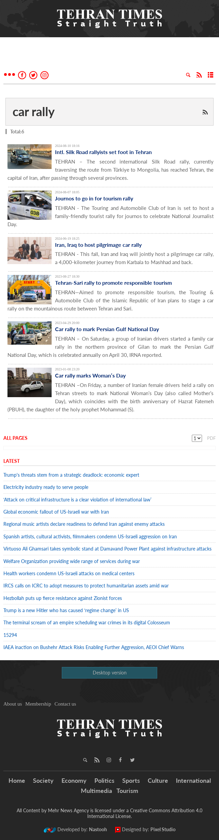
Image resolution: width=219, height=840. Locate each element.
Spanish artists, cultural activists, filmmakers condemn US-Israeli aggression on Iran (90, 536)
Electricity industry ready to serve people (45, 487)
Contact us (65, 704)
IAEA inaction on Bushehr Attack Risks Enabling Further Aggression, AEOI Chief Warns (93, 647)
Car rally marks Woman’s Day (90, 375)
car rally (34, 111)
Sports (131, 780)
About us (12, 704)
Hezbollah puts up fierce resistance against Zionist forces (64, 598)
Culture (158, 780)
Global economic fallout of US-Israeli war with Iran (56, 512)
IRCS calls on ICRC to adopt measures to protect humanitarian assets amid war (86, 585)
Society (43, 780)
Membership (38, 704)
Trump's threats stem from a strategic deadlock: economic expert (71, 475)
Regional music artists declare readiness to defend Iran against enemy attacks (84, 524)
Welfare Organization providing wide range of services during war (71, 561)
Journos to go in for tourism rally (94, 198)
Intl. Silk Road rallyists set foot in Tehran (103, 152)
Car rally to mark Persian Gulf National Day (107, 329)
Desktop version (110, 672)
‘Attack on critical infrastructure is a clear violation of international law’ (77, 499)
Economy (74, 780)
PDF (211, 438)
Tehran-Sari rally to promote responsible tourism (113, 282)
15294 (10, 635)
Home (16, 780)
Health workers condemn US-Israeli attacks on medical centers (68, 573)
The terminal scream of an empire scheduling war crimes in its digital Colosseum (86, 622)
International (193, 780)
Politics (104, 780)
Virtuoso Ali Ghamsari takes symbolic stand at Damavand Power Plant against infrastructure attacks (107, 549)
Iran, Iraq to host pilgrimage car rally (98, 244)
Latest (11, 461)
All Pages (15, 438)
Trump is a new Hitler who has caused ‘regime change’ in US (66, 610)
